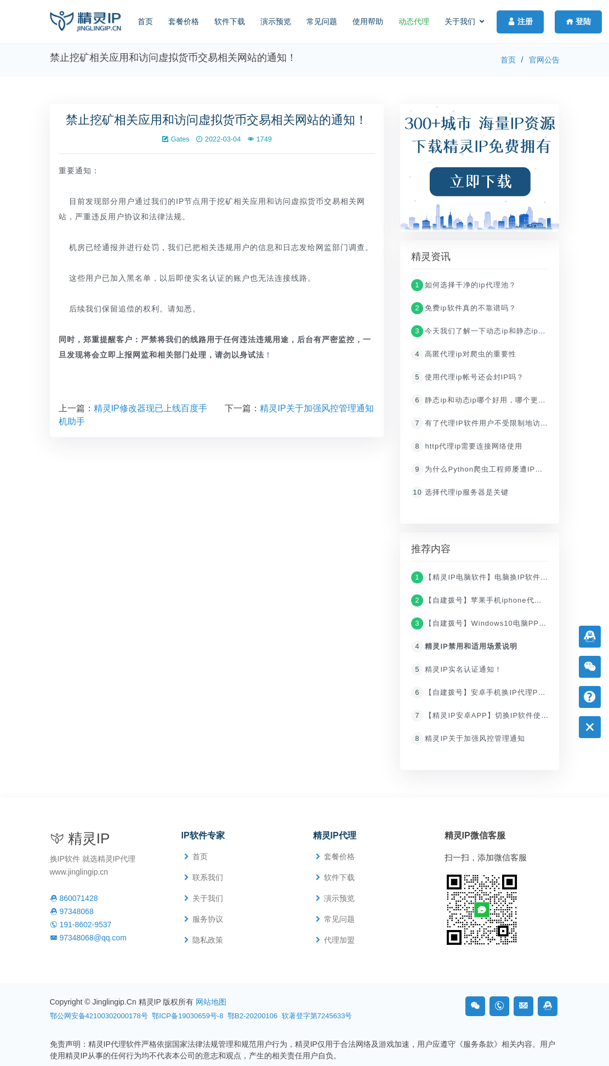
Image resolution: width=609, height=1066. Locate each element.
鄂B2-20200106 (252, 1016)
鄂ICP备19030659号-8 (187, 1016)
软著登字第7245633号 (317, 1016)
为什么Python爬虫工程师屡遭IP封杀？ (484, 471)
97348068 (72, 911)
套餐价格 (183, 21)
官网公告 (544, 59)
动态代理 (414, 21)
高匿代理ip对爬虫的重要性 (463, 355)
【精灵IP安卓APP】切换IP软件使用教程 (487, 717)
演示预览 (275, 21)
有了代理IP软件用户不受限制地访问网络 (487, 425)
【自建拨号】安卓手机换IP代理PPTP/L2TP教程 (500, 694)
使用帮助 (367, 21)
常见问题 (321, 21)
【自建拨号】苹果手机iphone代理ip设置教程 (495, 602)
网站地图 (211, 1001)
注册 (520, 21)
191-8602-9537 (81, 924)
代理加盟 (339, 940)
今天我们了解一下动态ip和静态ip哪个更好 (489, 332)
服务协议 (207, 919)
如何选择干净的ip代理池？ (463, 286)
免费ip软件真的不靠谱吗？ (463, 309)
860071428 (74, 898)
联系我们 (207, 877)
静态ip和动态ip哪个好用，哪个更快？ (482, 402)
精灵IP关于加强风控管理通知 (316, 410)
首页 (145, 21)
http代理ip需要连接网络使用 (466, 448)
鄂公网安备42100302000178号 (99, 1016)
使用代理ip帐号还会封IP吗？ (467, 379)
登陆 (578, 21)
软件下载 (229, 21)
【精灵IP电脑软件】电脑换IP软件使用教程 (491, 579)
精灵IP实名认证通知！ (456, 671)
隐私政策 (207, 940)
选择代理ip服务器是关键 (459, 494)
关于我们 (460, 21)
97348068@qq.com (88, 937)
